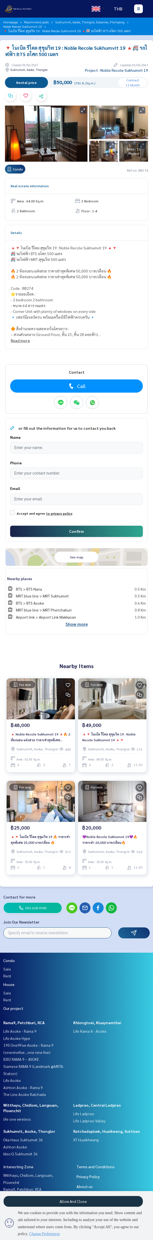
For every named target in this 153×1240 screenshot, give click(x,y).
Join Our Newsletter (21, 921)
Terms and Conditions (95, 1166)
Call (77, 386)
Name (15, 437)
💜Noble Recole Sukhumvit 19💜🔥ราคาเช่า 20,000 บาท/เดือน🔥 (109, 839)
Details (16, 232)
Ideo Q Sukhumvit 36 (20, 1153)
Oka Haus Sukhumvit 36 (23, 1139)
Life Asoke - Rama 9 (19, 1031)
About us (84, 1186)
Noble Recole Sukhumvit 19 (22, 26)
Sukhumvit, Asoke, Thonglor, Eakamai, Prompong (89, 22)
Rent (7, 975)
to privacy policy (59, 513)
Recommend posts (36, 22)
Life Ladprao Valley (89, 1120)
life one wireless (17, 1119)
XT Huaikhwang (86, 1139)
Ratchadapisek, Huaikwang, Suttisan (106, 1131)
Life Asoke (12, 1080)
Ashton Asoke (15, 1146)
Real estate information (30, 186)
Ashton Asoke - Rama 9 (23, 1087)
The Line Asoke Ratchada (24, 1094)
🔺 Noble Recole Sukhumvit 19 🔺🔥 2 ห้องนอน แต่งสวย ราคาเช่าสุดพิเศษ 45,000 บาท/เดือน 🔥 (40, 737)
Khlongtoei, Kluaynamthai (97, 1022)
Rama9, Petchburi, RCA (24, 1022)
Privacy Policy (88, 1176)
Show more (77, 624)
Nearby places (19, 578)
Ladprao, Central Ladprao (97, 1105)
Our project (13, 1008)
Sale (7, 968)
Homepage (10, 22)
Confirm (76, 531)
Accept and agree (31, 513)
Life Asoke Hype (16, 1038)
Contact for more (19, 896)
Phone (16, 462)
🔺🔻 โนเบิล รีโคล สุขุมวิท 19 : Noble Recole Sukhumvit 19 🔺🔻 (109, 737)
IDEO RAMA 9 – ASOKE (21, 1059)
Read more (20, 340)
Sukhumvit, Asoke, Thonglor (29, 1131)
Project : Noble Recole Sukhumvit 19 (116, 70)
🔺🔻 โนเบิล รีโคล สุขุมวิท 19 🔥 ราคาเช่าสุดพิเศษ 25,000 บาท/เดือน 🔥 (40, 839)
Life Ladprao (83, 1113)
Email (15, 488)
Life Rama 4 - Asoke (89, 1031)
